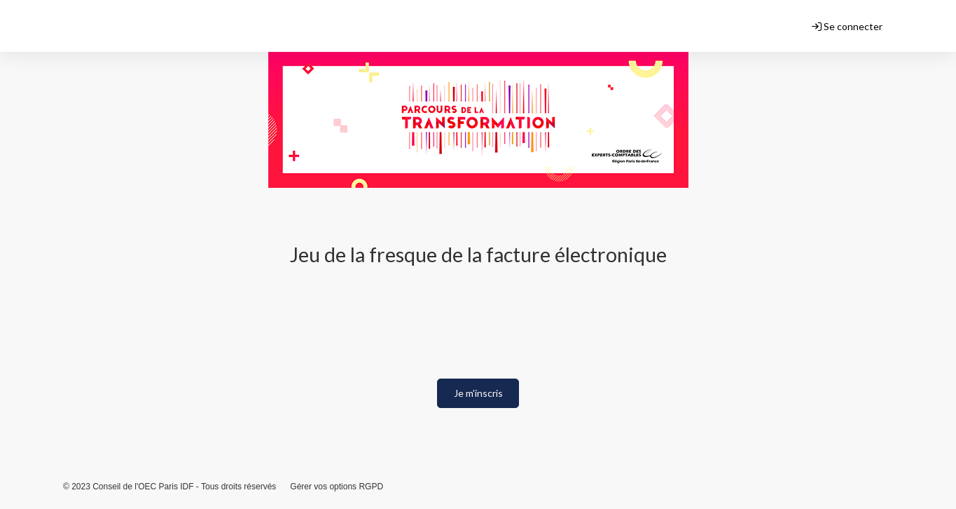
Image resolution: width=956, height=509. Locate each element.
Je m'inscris (478, 393)
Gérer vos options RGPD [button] (336, 486)
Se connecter (847, 26)
